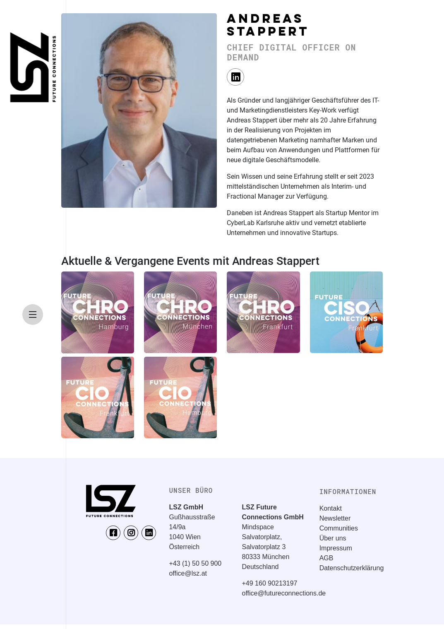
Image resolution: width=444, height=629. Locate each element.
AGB (326, 558)
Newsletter (335, 518)
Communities (338, 528)
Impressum (335, 548)
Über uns (332, 538)
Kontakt (330, 508)
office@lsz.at (188, 573)
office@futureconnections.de (284, 593)
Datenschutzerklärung (351, 567)
